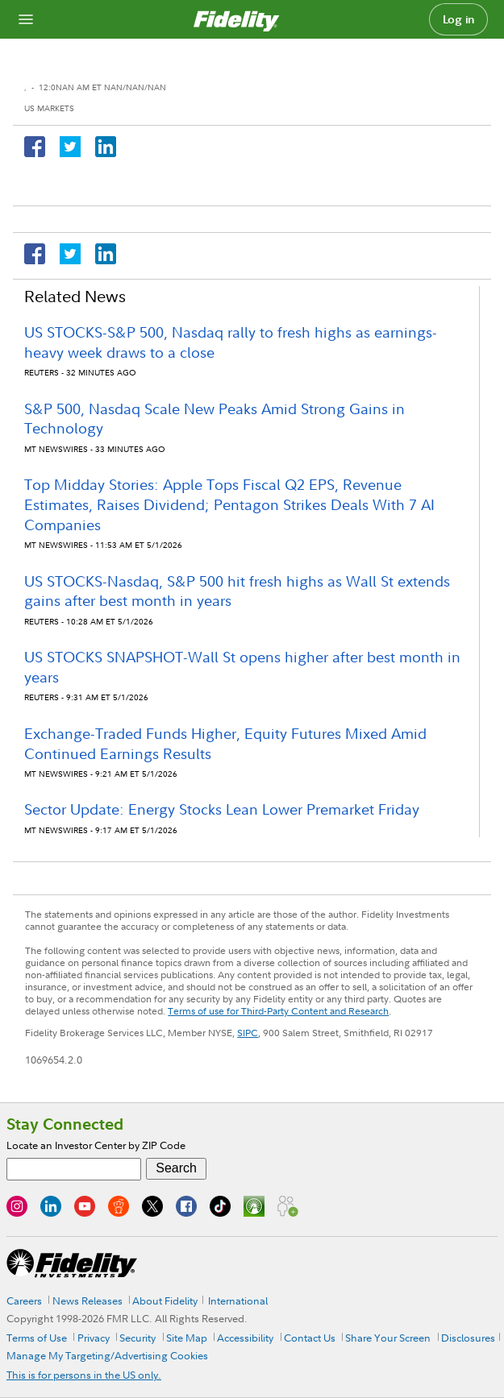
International (238, 1300)
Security (137, 1337)
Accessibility (245, 1337)
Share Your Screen (388, 1337)
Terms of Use (36, 1337)
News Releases (87, 1300)
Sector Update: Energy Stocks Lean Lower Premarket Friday (221, 809)
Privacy (93, 1337)
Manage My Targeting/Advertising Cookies (107, 1355)
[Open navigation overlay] (25, 19)
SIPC (247, 1032)
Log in (459, 19)
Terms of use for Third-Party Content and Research (278, 1011)
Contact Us (309, 1337)
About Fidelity (165, 1300)
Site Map (186, 1337)
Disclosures (468, 1337)
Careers (24, 1300)
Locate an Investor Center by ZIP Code (95, 1145)
